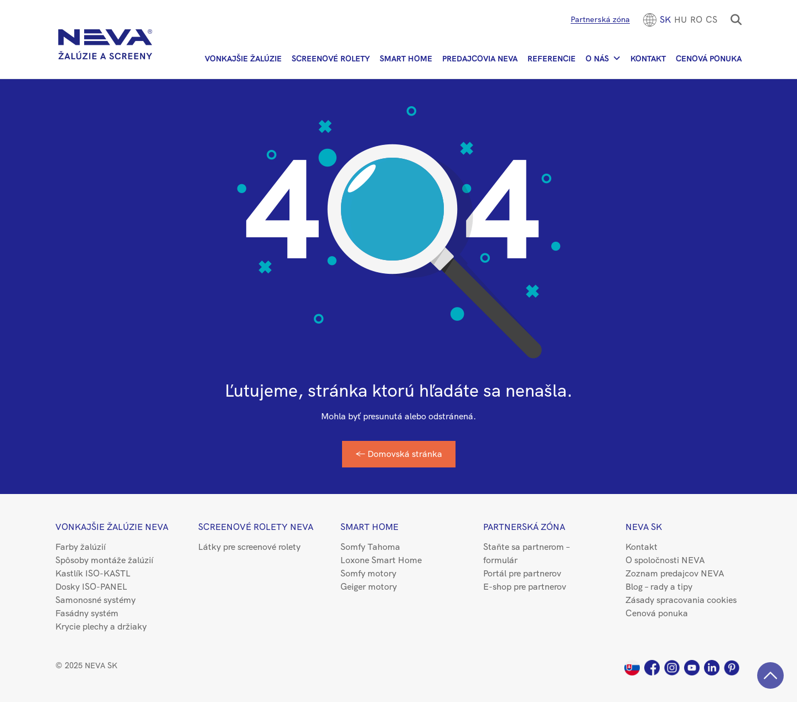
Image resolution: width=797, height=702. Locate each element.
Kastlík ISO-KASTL (93, 573)
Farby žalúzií (80, 547)
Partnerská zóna (600, 19)
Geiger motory (368, 586)
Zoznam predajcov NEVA (674, 573)
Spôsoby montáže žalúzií (104, 560)
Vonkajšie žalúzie (243, 59)
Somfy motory (368, 573)
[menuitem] (665, 19)
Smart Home (406, 59)
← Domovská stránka (398, 454)
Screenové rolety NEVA (255, 527)
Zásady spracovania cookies (681, 600)
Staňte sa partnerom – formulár (526, 553)
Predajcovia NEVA (479, 59)
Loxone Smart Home (381, 560)
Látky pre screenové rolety (249, 547)
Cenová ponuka (709, 59)
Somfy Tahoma (370, 547)
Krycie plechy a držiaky (101, 626)
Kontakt (648, 59)
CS (711, 19)
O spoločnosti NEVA (665, 560)
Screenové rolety (331, 59)
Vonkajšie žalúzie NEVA (111, 527)
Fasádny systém (86, 613)
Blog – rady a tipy (658, 586)
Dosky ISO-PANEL (91, 586)
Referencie (551, 59)
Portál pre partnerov (522, 573)
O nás (597, 59)
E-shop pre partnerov (524, 586)
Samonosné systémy (95, 600)
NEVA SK (643, 527)
